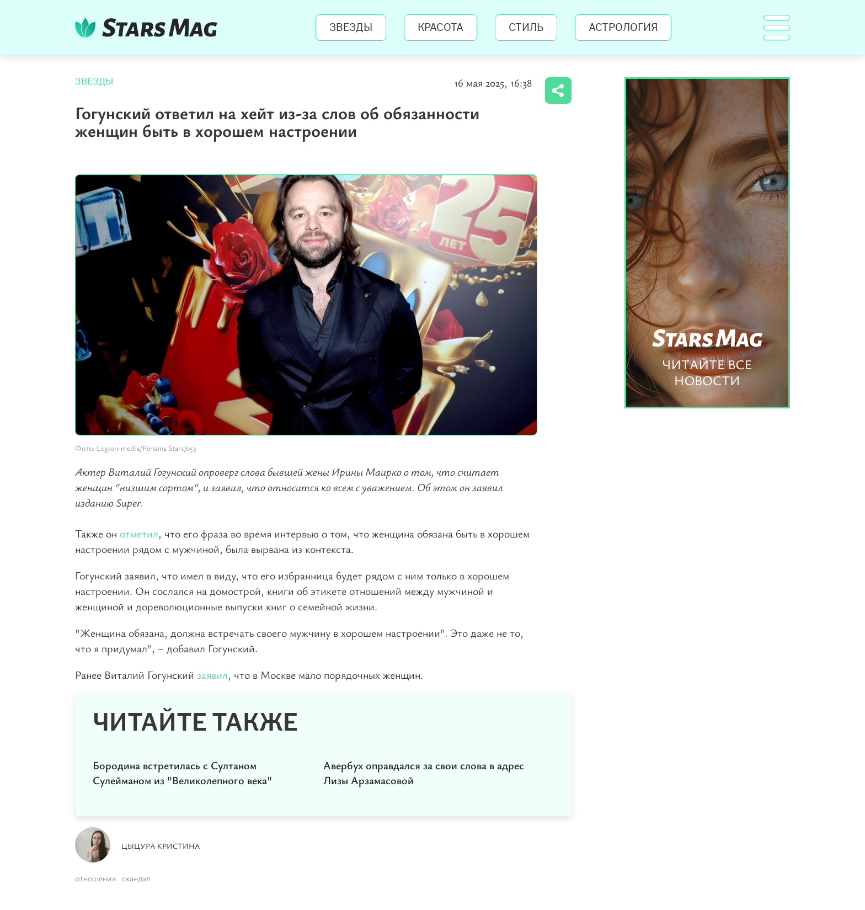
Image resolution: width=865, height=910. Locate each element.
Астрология (623, 28)
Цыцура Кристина (160, 845)
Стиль (526, 28)
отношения (95, 878)
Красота (440, 28)
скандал (136, 878)
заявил (212, 674)
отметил (139, 533)
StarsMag (149, 28)
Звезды (350, 28)
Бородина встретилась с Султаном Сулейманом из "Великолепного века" (182, 772)
